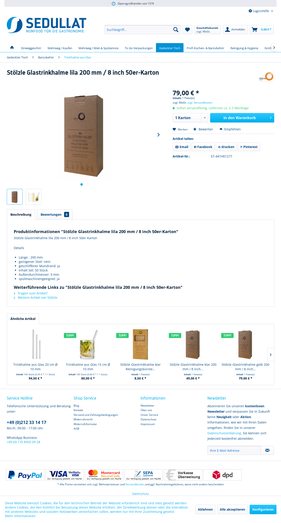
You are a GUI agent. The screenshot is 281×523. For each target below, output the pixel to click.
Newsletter (147, 405)
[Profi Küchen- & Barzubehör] (205, 47)
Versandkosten (134, 484)
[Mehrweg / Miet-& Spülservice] (98, 47)
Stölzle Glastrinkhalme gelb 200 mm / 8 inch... (245, 366)
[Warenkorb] (262, 29)
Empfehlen (230, 129)
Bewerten (203, 129)
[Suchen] (176, 29)
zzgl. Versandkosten (199, 102)
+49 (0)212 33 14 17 (26, 422)
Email (181, 147)
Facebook (203, 147)
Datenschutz (148, 419)
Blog (76, 405)
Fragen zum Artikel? (31, 293)
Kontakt (78, 410)
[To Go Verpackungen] (139, 47)
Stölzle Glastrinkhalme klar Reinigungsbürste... (140, 366)
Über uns (146, 410)
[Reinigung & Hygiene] (244, 47)
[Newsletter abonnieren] (267, 450)
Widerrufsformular (85, 424)
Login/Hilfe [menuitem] (259, 11)
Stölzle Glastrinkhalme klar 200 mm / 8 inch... (193, 366)
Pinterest (249, 147)
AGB (76, 428)
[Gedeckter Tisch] (169, 47)
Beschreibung (20, 214)
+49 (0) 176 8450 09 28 (23, 442)
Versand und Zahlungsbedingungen (96, 415)
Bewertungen (55, 214)
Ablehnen (205, 509)
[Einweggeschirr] (31, 47)
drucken (226, 147)
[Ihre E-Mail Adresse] (234, 450)
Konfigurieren (263, 509)
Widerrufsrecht (83, 419)
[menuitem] (143, 29)
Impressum (148, 424)
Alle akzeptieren (232, 509)
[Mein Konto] (235, 29)
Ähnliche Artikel (22, 319)
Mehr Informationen (20, 516)
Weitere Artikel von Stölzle (35, 297)
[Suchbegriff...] (143, 29)
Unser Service (149, 415)
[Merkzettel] (187, 29)
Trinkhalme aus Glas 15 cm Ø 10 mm (88, 366)
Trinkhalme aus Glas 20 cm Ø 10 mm (35, 366)
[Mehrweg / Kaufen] (59, 47)
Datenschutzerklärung (224, 433)
